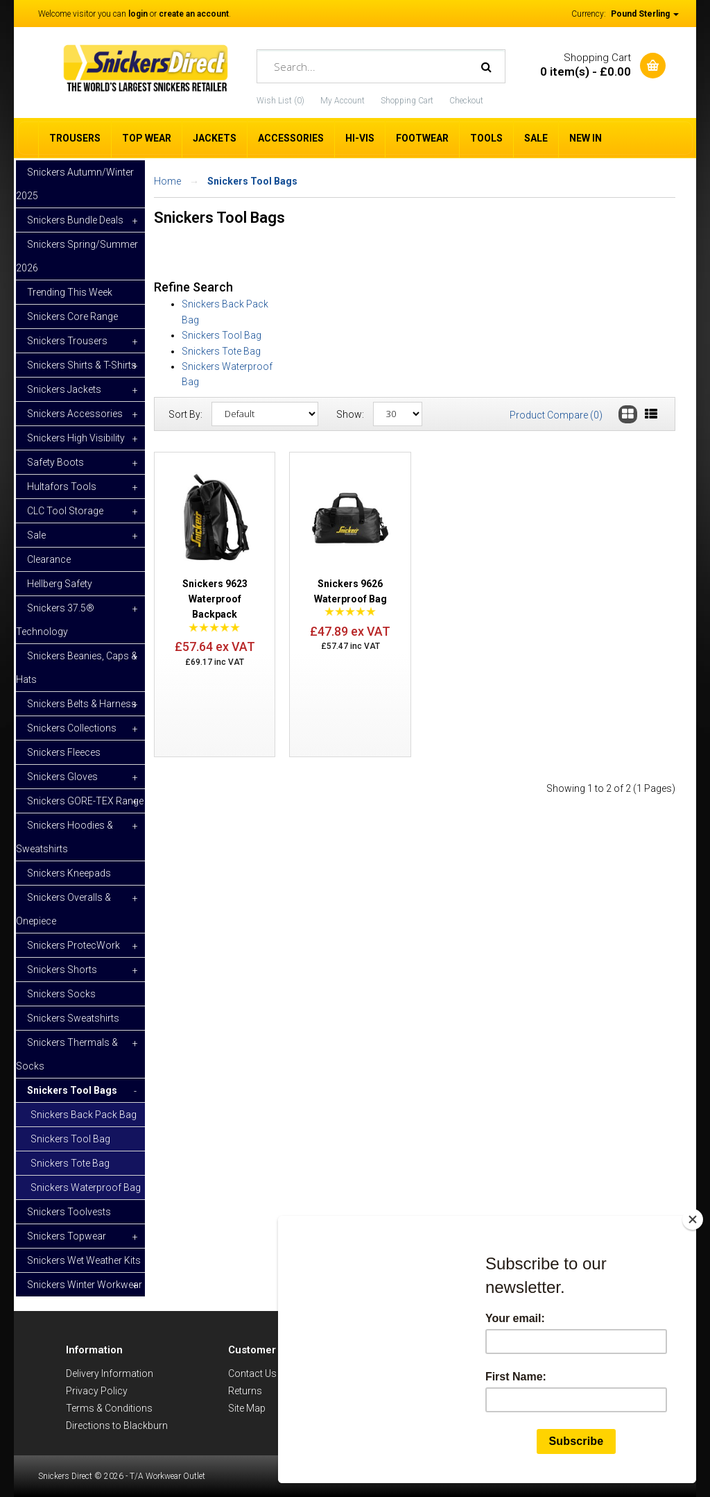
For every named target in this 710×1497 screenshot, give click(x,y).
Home (167, 181)
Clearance (49, 559)
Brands (406, 1373)
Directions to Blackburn (117, 1425)
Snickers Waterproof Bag (86, 1187)
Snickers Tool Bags (252, 181)
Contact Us (252, 1373)
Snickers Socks (61, 993)
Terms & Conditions (109, 1408)
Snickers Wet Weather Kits (84, 1260)
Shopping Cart (407, 100)
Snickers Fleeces (64, 752)
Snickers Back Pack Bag (84, 1114)
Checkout (466, 100)
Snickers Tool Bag (70, 1138)
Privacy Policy (97, 1390)
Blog (400, 1425)
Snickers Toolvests (69, 1211)
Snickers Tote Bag (70, 1163)
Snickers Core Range (72, 316)
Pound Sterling (645, 14)
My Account (342, 100)
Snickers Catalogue (432, 1390)
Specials (408, 1408)
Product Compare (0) (556, 415)
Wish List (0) (280, 100)
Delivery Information (109, 1373)
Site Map (247, 1408)
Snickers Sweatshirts (73, 1018)
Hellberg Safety (59, 583)
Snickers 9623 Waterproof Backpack (215, 599)
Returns (245, 1390)
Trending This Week (69, 292)
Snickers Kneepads (69, 873)
